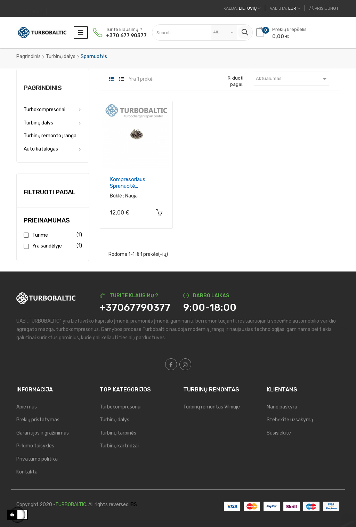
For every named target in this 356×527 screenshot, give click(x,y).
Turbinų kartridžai (119, 446)
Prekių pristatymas (37, 420)
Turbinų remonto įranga (50, 136)
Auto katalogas (41, 149)
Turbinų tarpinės (118, 433)
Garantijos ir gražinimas (42, 433)
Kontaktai (27, 472)
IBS (133, 505)
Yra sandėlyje (56, 246)
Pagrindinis (43, 88)
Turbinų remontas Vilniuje (211, 407)
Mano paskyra (282, 407)
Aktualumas (292, 79)
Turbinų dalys (38, 123)
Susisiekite (279, 433)
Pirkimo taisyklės (35, 446)
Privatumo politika (37, 459)
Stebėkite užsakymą (290, 420)
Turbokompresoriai (44, 110)
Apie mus (26, 407)
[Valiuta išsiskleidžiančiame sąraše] (285, 8)
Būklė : (117, 196)
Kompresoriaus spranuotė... (127, 182)
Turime (56, 235)
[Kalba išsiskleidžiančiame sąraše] (242, 8)
